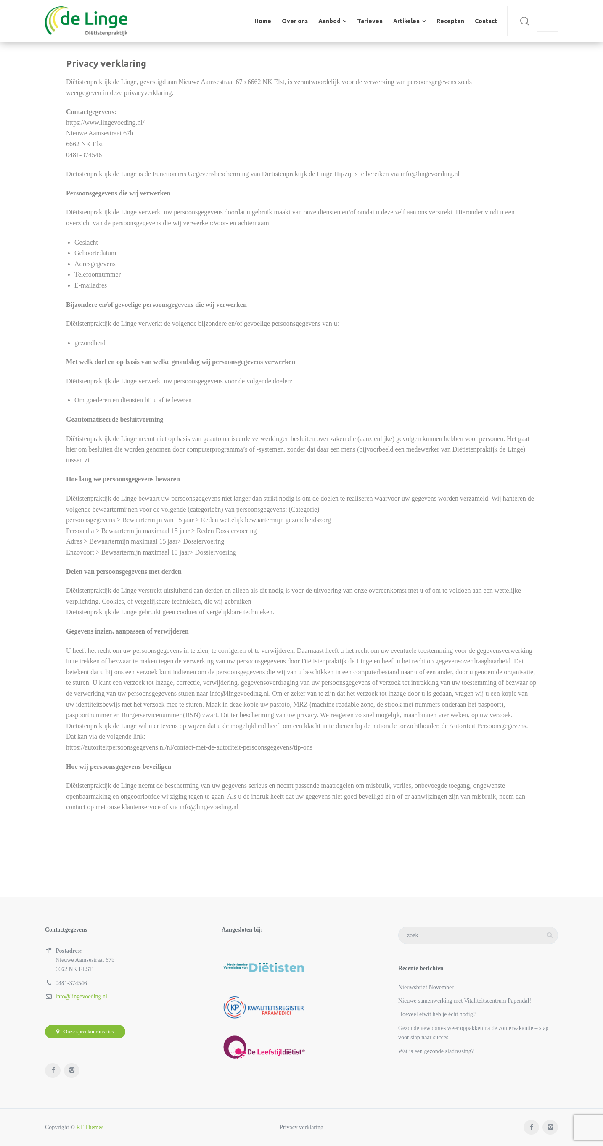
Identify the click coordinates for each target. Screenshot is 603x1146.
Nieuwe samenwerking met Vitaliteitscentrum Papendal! (464, 1001)
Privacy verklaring (301, 1127)
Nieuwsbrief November (426, 987)
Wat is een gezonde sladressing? (436, 1051)
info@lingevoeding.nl (81, 996)
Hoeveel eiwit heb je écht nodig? (437, 1014)
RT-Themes (89, 1127)
